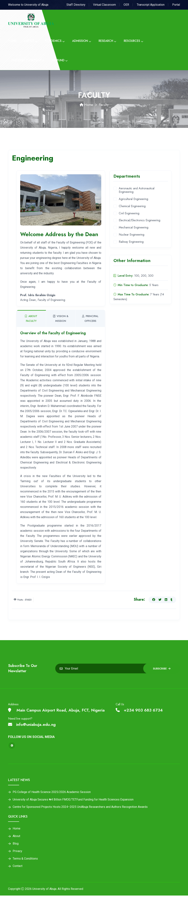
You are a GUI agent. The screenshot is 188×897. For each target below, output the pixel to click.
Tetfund (58, 60)
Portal (176, 4)
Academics (53, 41)
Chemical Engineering (132, 206)
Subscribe (161, 668)
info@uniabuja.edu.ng (32, 724)
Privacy (17, 852)
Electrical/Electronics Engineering (139, 220)
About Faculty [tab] (31, 318)
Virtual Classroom (104, 4)
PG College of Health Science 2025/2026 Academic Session (52, 792)
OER (126, 4)
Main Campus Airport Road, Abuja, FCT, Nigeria (56, 710)
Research (106, 41)
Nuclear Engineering (131, 234)
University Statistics (27, 60)
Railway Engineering (131, 242)
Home (12, 41)
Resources (132, 41)
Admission (80, 41)
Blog (16, 844)
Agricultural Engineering (133, 199)
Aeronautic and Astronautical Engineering (136, 190)
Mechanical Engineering (133, 227)
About (29, 41)
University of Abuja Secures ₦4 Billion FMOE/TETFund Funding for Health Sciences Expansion (73, 799)
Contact (17, 867)
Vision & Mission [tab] (60, 318)
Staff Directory (75, 4)
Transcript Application (150, 4)
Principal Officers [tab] (90, 318)
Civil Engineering (129, 213)
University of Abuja (44, 890)
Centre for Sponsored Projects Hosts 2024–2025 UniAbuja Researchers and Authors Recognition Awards (80, 807)
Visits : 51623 (24, 599)
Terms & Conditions (25, 859)
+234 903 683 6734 (139, 710)
